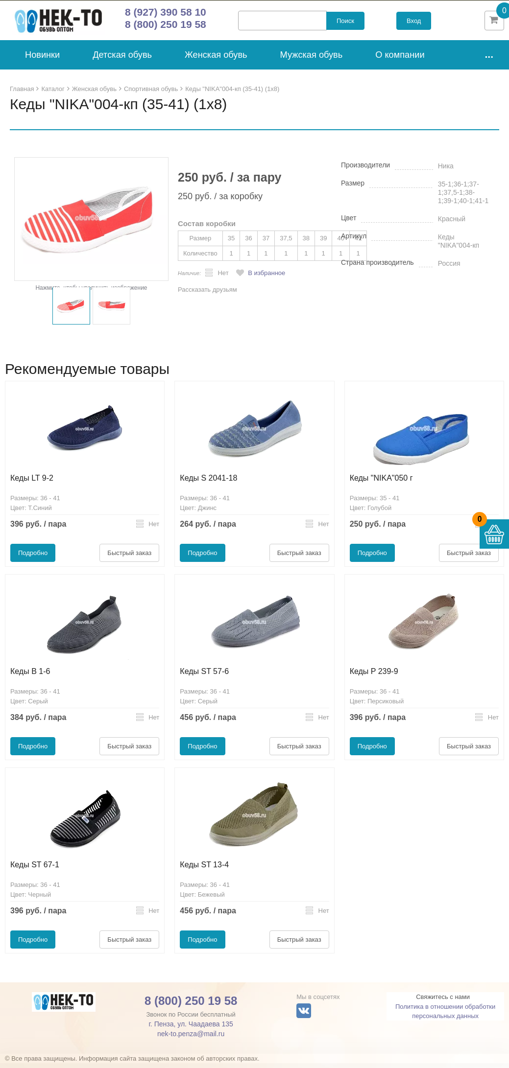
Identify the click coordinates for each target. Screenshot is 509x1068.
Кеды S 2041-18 (208, 483)
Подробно (33, 557)
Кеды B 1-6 (30, 676)
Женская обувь (216, 60)
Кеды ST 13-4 (204, 869)
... (489, 59)
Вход (414, 23)
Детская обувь (122, 60)
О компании (399, 60)
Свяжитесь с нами (443, 1001)
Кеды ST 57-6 (204, 676)
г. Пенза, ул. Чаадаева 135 (190, 1029)
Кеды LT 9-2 (31, 483)
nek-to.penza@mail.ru (190, 1039)
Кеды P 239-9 (374, 676)
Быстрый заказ (129, 557)
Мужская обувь (311, 60)
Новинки (42, 60)
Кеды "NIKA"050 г (381, 483)
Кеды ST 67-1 (34, 869)
